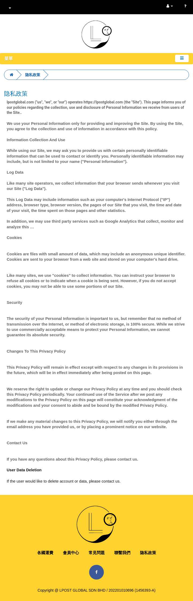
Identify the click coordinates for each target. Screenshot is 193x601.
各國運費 (45, 552)
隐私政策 (32, 75)
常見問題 (97, 552)
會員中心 (71, 552)
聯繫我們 (122, 552)
